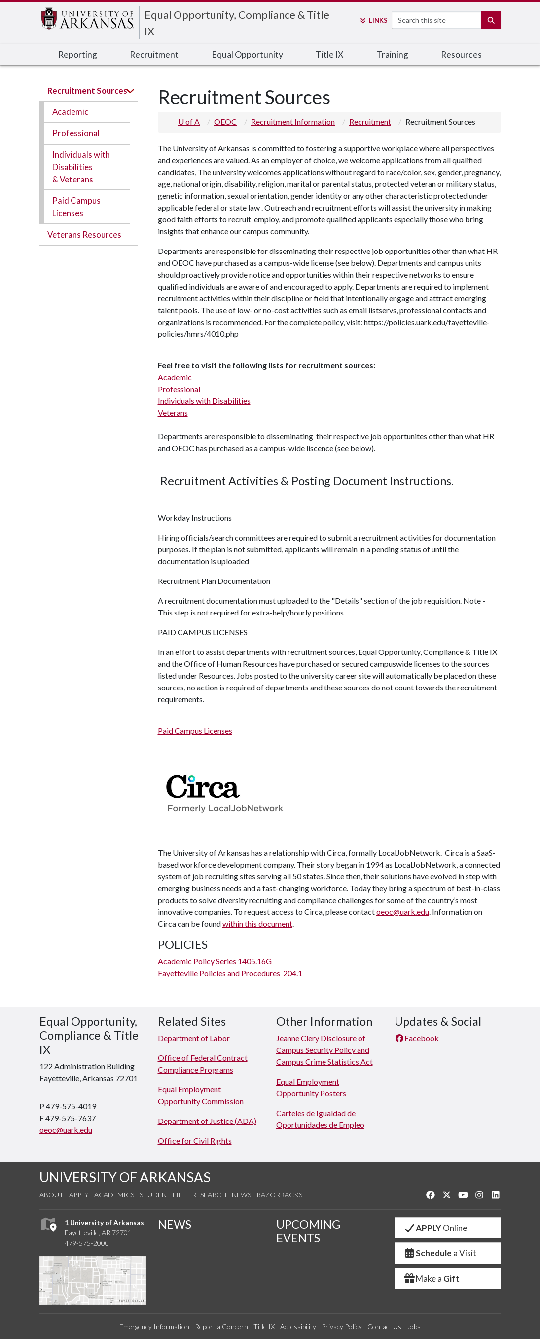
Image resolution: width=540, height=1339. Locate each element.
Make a (431, 1278)
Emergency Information (154, 1326)
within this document (257, 923)
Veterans (173, 412)
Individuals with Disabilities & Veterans (81, 166)
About (51, 1195)
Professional (76, 133)
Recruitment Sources (87, 90)
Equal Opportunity (247, 54)
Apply (79, 1195)
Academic (70, 112)
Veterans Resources (84, 234)
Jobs (414, 1326)
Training (392, 54)
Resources (461, 54)
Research (209, 1195)
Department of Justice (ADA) (207, 1120)
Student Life (163, 1195)
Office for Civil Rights (195, 1140)
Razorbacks (279, 1195)
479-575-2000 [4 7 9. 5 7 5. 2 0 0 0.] (87, 1243)
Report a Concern (221, 1326)
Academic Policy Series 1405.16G (215, 961)
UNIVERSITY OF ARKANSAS (125, 1177)
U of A (189, 121)
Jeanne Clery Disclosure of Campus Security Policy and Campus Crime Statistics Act (324, 1049)
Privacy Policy (342, 1326)
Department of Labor (194, 1038)
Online (435, 1228)
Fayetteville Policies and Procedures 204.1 (230, 972)
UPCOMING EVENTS (308, 1231)
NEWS (174, 1224)
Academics (114, 1195)
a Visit (440, 1253)
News (241, 1195)
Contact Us (384, 1326)
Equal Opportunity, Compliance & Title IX (236, 22)
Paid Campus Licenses (76, 206)
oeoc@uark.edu (402, 911)
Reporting (77, 54)
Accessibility (298, 1326)
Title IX (329, 54)
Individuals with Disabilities (204, 400)
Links (373, 20)
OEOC (225, 121)
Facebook (417, 1038)
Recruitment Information (293, 121)
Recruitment (154, 54)
